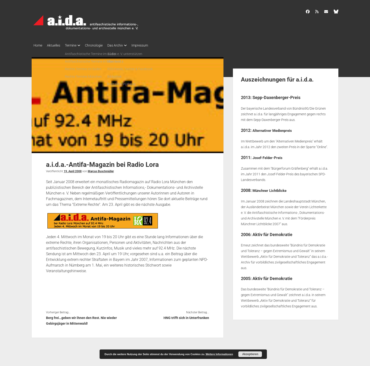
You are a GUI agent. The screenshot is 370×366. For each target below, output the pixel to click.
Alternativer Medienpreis (276, 128)
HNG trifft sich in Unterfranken (186, 316)
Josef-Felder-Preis (270, 155)
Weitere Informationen (219, 354)
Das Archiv (124, 45)
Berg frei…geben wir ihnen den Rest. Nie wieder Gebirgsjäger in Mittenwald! (81, 319)
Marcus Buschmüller (101, 170)
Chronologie (101, 45)
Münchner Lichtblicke (273, 188)
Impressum (151, 45)
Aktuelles (56, 45)
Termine (75, 45)
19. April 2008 (73, 170)
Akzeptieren (250, 354)
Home (38, 45)
